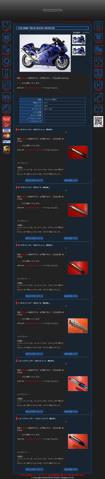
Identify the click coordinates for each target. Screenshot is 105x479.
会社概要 (53, 475)
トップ (39, 22)
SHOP (46, 22)
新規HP (23, 78)
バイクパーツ (56, 22)
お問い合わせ (79, 475)
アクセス (44, 475)
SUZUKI (67, 22)
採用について (33, 475)
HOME (23, 475)
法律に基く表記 (65, 475)
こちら (19, 83)
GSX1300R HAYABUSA (82, 22)
